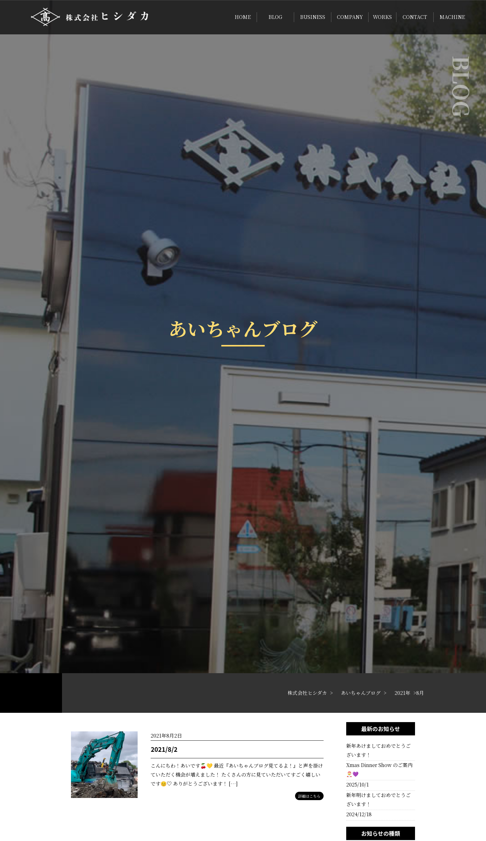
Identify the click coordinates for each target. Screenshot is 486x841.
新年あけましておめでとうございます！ (378, 750)
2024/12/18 (359, 814)
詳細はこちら (309, 796)
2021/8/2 (164, 749)
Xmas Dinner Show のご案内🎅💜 (379, 769)
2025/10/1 (357, 784)
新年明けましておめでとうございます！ (378, 799)
